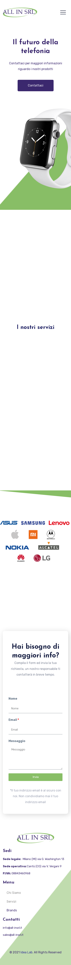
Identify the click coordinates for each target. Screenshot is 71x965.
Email (13, 720)
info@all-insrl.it (12, 927)
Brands (12, 910)
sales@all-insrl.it (13, 935)
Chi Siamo (14, 893)
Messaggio (17, 741)
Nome (13, 698)
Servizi (11, 901)
